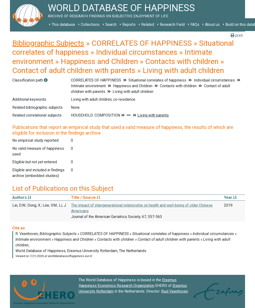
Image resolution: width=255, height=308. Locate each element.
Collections (90, 24)
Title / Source (85, 197)
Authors (21, 197)
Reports (129, 24)
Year (230, 197)
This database (63, 24)
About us (212, 24)
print (237, 35)
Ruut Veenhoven (174, 291)
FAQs (194, 24)
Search (111, 24)
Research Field (172, 24)
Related (147, 24)
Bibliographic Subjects (48, 43)
